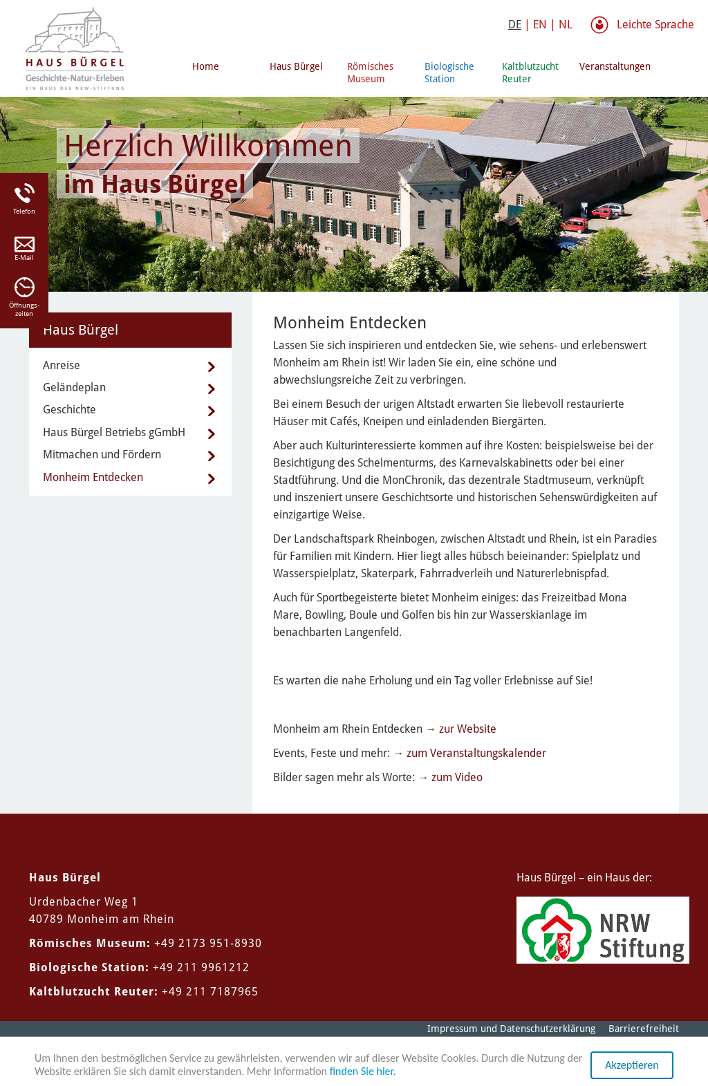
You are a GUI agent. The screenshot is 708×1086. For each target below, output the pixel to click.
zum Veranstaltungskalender (476, 753)
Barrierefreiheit (643, 1028)
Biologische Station (449, 72)
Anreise (61, 365)
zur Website (467, 729)
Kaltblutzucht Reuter (530, 72)
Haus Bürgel (296, 66)
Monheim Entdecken (93, 477)
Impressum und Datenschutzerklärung (511, 1028)
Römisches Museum (370, 72)
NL (565, 24)
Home (205, 66)
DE (514, 24)
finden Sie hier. (363, 1071)
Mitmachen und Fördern (102, 454)
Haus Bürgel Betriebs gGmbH (114, 432)
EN (540, 24)
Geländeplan (74, 387)
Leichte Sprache (655, 24)
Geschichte (69, 409)
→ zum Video (450, 777)
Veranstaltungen (612, 66)
